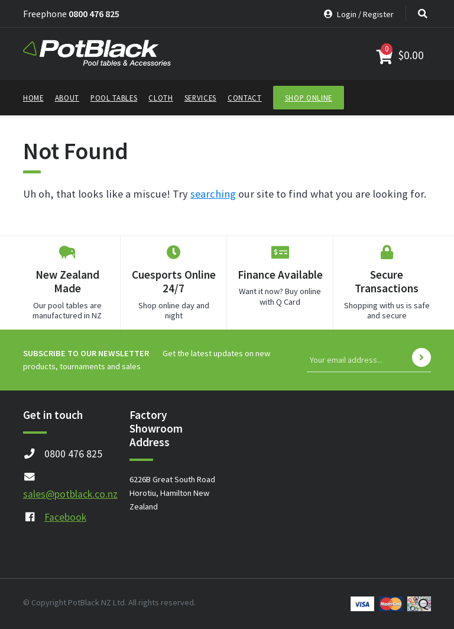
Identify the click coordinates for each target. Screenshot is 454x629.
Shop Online (308, 97)
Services (200, 97)
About (67, 97)
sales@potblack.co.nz (70, 494)
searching (213, 194)
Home (33, 97)
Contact (245, 97)
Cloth (160, 97)
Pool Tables (113, 97)
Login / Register (359, 14)
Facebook (65, 517)
